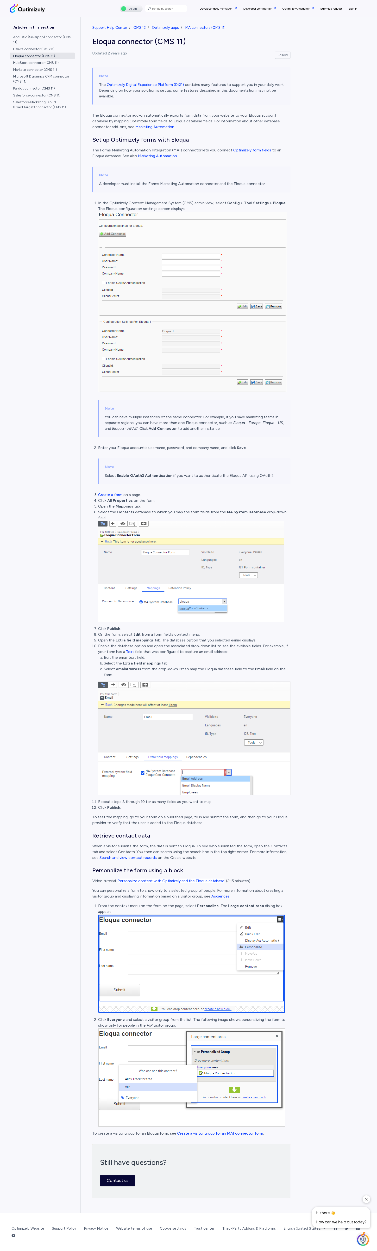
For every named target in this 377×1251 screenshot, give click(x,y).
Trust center (204, 1228)
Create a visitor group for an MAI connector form (220, 1133)
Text (130, 651)
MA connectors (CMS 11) (205, 27)
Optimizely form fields (252, 150)
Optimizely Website (28, 1228)
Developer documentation (216, 8)
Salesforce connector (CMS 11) (37, 95)
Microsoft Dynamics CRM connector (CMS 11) (41, 79)
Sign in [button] (353, 8)
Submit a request (331, 8)
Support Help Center (109, 27)
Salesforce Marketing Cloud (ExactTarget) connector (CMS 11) (39, 104)
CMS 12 (139, 27)
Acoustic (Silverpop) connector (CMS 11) (42, 39)
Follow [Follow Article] (283, 55)
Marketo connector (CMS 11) (35, 70)
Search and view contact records (128, 857)
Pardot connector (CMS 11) (34, 88)
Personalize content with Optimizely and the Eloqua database (171, 881)
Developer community (257, 8)
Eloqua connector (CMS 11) (34, 56)
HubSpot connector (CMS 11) (36, 63)
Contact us (117, 1180)
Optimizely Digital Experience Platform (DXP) (145, 84)
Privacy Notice (96, 1228)
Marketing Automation (154, 127)
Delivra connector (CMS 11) (34, 49)
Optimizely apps (165, 27)
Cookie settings (173, 1228)
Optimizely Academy (296, 8)
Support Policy (64, 1228)
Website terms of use (134, 1228)
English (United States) (304, 1228)
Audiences (220, 896)
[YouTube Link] (13, 1236)
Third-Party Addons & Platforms (249, 1228)
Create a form (110, 494)
